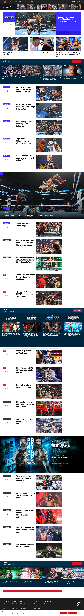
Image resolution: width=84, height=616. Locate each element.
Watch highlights (75, 33)
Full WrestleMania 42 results (28, 76)
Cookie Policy (37, 608)
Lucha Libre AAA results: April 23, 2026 (9, 77)
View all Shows (77, 310)
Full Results (4, 342)
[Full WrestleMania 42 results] (31, 70)
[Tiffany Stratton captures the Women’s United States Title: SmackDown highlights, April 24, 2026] (32, 6)
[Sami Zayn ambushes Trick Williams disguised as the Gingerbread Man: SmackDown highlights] (52, 6)
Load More (32, 591)
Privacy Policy (23, 603)
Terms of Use (23, 608)
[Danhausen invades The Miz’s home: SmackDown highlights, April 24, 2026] (42, 6)
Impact (4, 608)
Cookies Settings (55, 612)
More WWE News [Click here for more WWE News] (76, 61)
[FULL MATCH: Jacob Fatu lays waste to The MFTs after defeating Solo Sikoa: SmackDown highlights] (21, 6)
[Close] (82, 613)
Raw (5, 274)
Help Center (36, 605)
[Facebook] (7, 24)
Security (36, 603)
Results (62, 33)
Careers (4, 605)
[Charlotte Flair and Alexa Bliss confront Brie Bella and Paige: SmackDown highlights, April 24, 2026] (73, 6)
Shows (10, 1)
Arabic (45, 603)
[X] (9, 24)
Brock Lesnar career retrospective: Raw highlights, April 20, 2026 (71, 77)
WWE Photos (15, 608)
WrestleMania (7, 240)
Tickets (26, 1)
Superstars (18, 1)
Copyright (22, 605)
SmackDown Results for (64, 14)
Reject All (64, 612)
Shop (32, 1)
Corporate (5, 603)
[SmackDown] (42, 195)
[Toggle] (11, 24)
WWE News (14, 603)
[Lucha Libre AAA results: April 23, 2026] (11, 70)
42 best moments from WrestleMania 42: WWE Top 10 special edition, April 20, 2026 (49, 78)
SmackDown (6, 87)
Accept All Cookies (72, 612)
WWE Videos (14, 605)
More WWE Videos (76, 563)
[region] (42, 613)
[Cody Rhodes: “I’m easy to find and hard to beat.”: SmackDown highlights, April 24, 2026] (63, 6)
